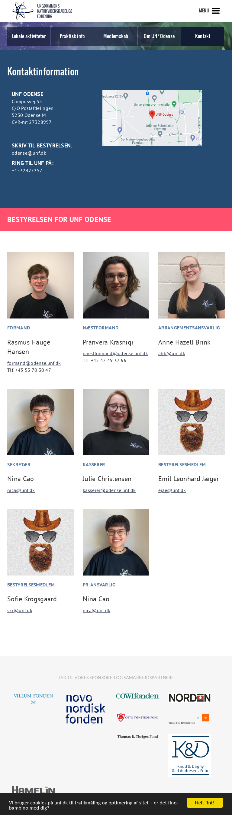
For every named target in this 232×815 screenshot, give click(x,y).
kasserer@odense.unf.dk (109, 490)
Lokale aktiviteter (29, 36)
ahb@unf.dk (171, 353)
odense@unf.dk (29, 153)
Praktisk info (72, 36)
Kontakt (203, 36)
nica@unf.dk (21, 490)
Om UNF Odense (159, 36)
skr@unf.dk (19, 610)
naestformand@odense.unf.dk (115, 353)
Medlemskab (115, 36)
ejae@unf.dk (172, 490)
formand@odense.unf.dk (34, 363)
